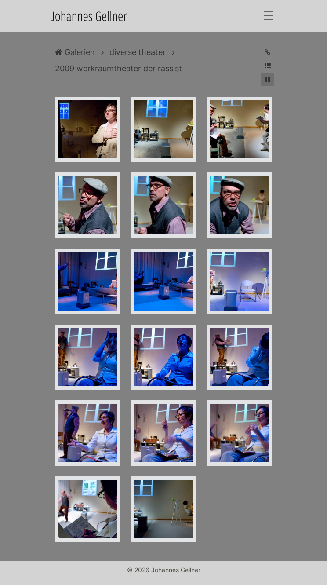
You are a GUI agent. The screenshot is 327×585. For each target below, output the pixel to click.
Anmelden (8, 577)
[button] (267, 65)
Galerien (75, 52)
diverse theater (137, 52)
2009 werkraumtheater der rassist (118, 68)
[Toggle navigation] (269, 16)
